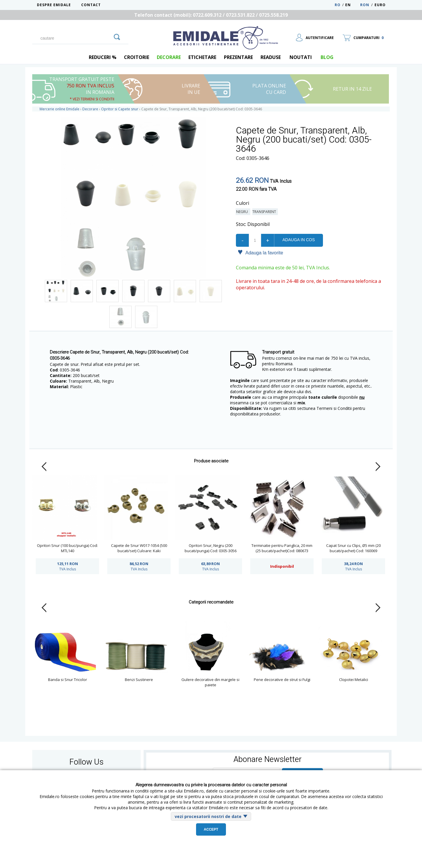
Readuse (271, 57)
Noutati (301, 57)
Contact (91, 4)
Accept (211, 829)
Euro (380, 4)
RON (364, 4)
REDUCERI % (102, 57)
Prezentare (238, 57)
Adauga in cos (299, 239)
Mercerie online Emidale (59, 109)
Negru (243, 211)
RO (338, 4)
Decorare (169, 57)
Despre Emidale (54, 4)
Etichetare (202, 57)
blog (327, 57)
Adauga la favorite (260, 252)
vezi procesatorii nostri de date (208, 816)
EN (352, 4)
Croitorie (136, 57)
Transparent (265, 211)
